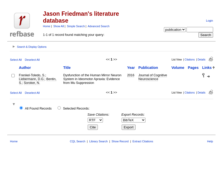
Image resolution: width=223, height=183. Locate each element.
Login (209, 20)
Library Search (98, 141)
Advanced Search (98, 26)
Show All (58, 26)
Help (210, 141)
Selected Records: (76, 108)
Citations (190, 59)
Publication (148, 68)
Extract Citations (143, 141)
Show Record (120, 141)
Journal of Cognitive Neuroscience (152, 77)
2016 (130, 75)
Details (201, 59)
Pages (193, 68)
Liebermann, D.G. (32, 79)
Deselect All (32, 59)
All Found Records (38, 108)
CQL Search (77, 141)
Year (131, 68)
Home (46, 26)
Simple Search (76, 26)
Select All (16, 59)
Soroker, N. (32, 83)
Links (207, 68)
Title (67, 68)
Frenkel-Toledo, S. (32, 75)
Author (25, 68)
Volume (177, 68)
